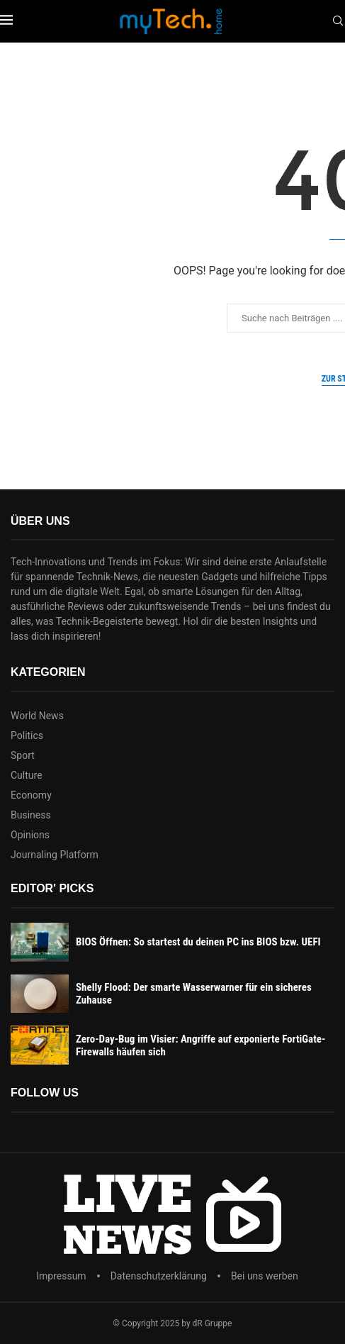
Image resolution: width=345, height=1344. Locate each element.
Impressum (61, 1276)
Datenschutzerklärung (159, 1276)
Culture (27, 775)
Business (31, 815)
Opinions (30, 835)
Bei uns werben (264, 1276)
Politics (27, 735)
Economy (31, 795)
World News (37, 716)
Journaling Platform (54, 855)
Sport (23, 755)
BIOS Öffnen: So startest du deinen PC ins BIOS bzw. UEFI (198, 941)
